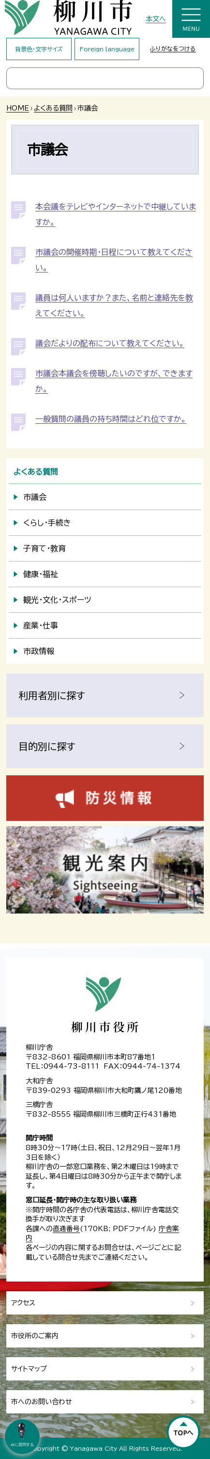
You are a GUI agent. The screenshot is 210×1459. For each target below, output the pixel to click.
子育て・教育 (44, 548)
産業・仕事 (40, 625)
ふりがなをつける (173, 48)
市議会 (34, 497)
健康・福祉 (40, 574)
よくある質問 (53, 108)
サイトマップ (29, 1368)
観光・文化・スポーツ (57, 600)
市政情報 (38, 651)
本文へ (156, 19)
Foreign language (107, 49)
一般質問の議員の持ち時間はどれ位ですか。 (110, 419)
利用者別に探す (51, 695)
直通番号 (66, 1228)
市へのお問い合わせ (41, 1401)
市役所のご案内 (35, 1335)
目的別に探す (46, 746)
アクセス (23, 1302)
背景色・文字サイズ (39, 49)
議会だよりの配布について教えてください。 (109, 343)
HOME (17, 108)
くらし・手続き (47, 523)
